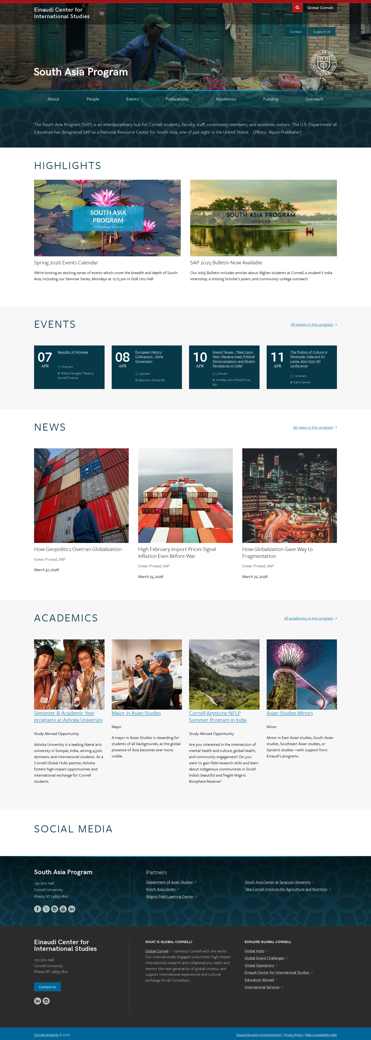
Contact (296, 29)
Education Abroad (261, 977)
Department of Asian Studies (171, 880)
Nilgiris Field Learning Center (172, 894)
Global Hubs (257, 949)
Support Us (321, 29)
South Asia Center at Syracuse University (280, 880)
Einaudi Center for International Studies (279, 970)
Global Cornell (320, 6)
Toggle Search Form (297, 5)
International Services (264, 985)
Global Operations (262, 963)
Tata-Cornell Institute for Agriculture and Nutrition (288, 887)
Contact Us (47, 985)
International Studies (64, 11)
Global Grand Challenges (267, 956)
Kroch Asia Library (163, 887)
